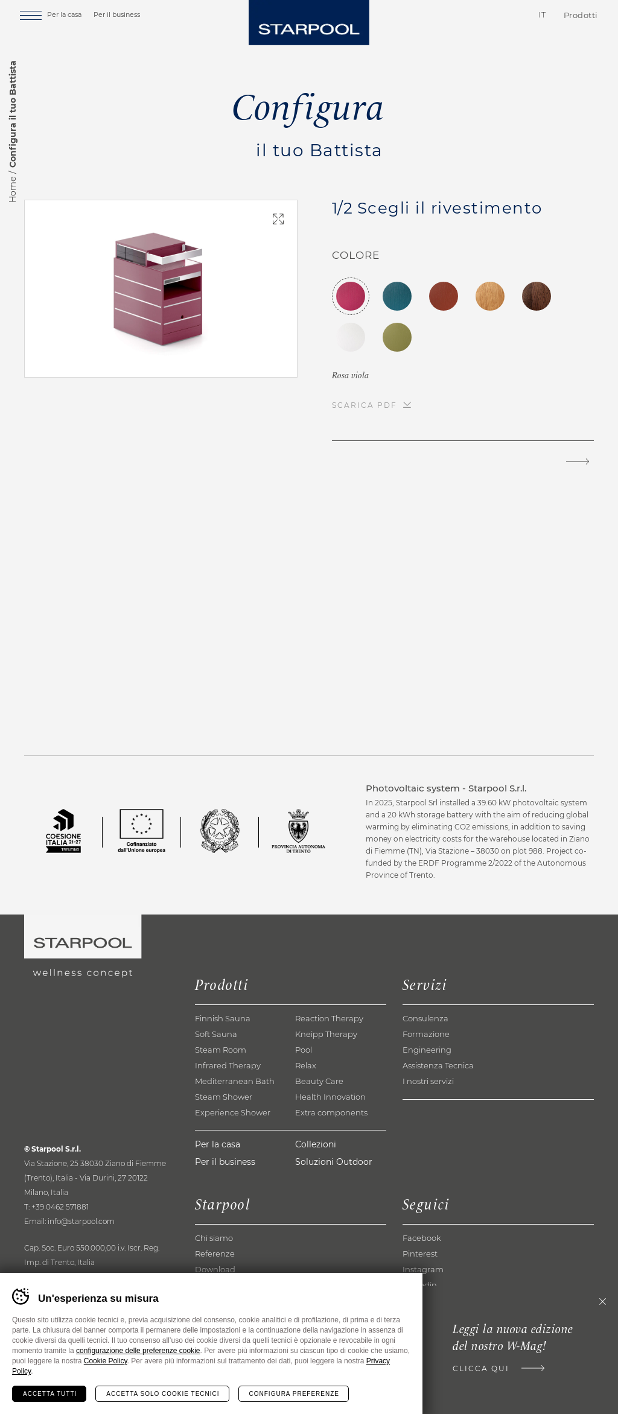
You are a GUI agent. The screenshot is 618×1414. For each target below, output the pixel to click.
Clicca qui (477, 1369)
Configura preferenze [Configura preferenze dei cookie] (294, 1393)
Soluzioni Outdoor (333, 1161)
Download (215, 1269)
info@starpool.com (81, 1221)
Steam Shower (223, 1097)
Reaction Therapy (329, 1018)
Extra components (331, 1112)
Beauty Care (319, 1081)
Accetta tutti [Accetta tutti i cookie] (50, 1393)
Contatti (470, 17)
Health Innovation (330, 1097)
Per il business (127, 16)
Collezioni (315, 1144)
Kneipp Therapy (326, 1034)
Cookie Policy (105, 1361)
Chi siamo (214, 1238)
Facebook (422, 1238)
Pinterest (420, 1253)
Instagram (423, 1269)
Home (12, 190)
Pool (303, 1049)
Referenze (215, 1253)
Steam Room (220, 1049)
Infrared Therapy (228, 1065)
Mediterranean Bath (235, 1081)
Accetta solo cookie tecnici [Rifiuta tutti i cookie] (162, 1393)
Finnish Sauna (222, 1018)
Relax (305, 1065)
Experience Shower (232, 1112)
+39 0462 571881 (60, 1206)
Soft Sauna (216, 1034)
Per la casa (75, 16)
